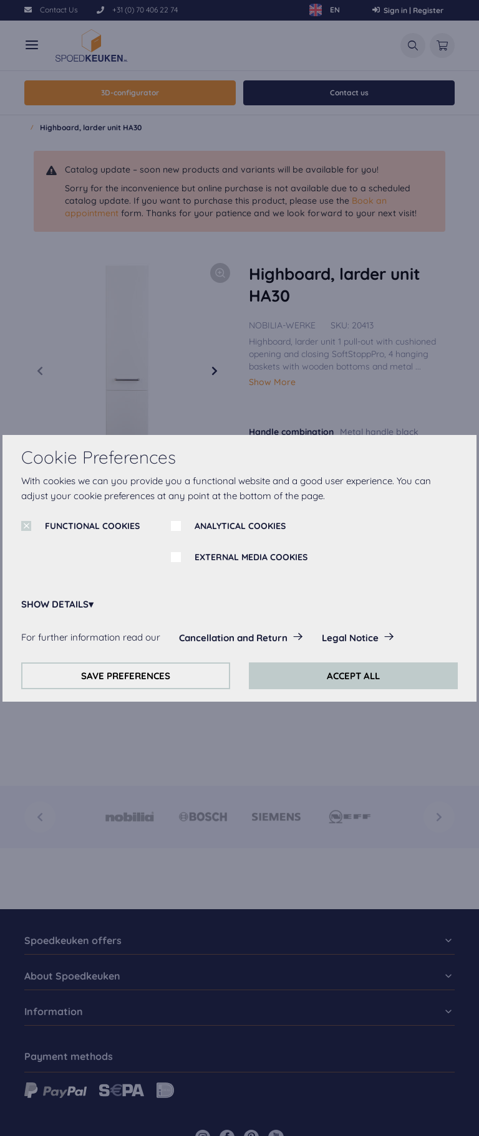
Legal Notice (350, 638)
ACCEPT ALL (353, 676)
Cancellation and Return (233, 638)
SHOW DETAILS (55, 604)
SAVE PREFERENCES (125, 676)
